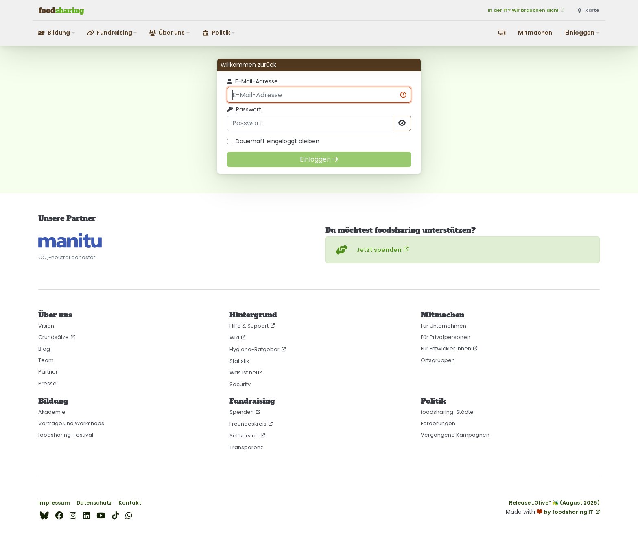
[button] (56, 33)
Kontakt (129, 502)
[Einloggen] (319, 159)
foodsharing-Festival (65, 434)
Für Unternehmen (443, 325)
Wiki (234, 337)
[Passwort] (310, 123)
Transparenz (246, 447)
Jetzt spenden (368, 250)
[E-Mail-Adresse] (319, 95)
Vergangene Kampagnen (455, 434)
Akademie (52, 412)
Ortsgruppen (438, 360)
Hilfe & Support (249, 325)
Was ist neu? (245, 372)
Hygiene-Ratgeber (254, 349)
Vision (46, 325)
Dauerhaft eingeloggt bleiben (273, 141)
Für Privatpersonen (445, 337)
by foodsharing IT (569, 512)
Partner (48, 371)
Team (46, 360)
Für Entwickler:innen (446, 348)
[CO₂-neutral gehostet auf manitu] (70, 240)
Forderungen (438, 423)
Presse (47, 383)
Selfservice (244, 435)
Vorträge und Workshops (71, 423)
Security (240, 384)
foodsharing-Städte (447, 412)
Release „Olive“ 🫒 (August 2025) (554, 502)
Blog (44, 348)
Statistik (239, 361)
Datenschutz (94, 502)
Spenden (241, 412)
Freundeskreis (248, 423)
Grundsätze (53, 337)
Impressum (54, 502)
